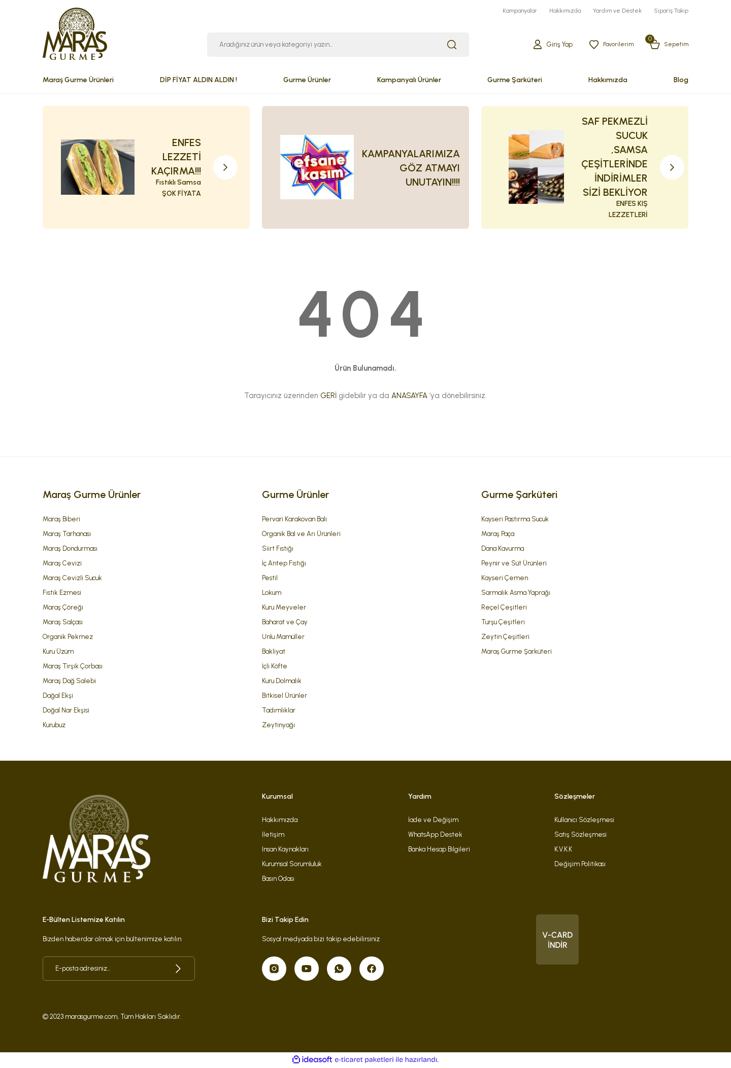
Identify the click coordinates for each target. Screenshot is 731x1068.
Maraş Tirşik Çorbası (73, 666)
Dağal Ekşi (58, 696)
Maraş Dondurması (70, 549)
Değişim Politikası (580, 864)
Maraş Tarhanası (67, 534)
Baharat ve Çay (285, 622)
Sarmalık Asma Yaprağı (515, 593)
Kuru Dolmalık (282, 681)
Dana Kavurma (502, 549)
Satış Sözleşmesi (580, 835)
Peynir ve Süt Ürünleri (514, 563)
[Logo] (75, 33)
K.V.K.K (563, 849)
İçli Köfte (274, 666)
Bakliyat (273, 652)
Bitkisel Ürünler (284, 696)
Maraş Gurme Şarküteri (516, 652)
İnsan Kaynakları (285, 849)
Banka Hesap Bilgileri (439, 849)
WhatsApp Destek (435, 835)
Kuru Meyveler (284, 608)
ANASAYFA (409, 396)
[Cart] (667, 45)
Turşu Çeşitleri (503, 622)
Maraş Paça (497, 534)
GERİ (328, 396)
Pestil (270, 578)
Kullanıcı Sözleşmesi (584, 820)
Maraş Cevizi (62, 563)
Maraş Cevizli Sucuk (72, 578)
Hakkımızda (279, 820)
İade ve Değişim (433, 820)
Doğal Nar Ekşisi (66, 711)
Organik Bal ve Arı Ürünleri (301, 534)
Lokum (271, 593)
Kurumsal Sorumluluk (292, 864)
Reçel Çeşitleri (504, 608)
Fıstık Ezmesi (62, 593)
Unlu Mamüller (283, 637)
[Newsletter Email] (119, 969)
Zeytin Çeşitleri (505, 637)
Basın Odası (278, 879)
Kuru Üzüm (58, 652)
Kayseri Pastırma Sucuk (515, 519)
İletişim (273, 835)
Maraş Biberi (61, 519)
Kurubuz (54, 725)
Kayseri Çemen (504, 578)
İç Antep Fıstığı (284, 563)
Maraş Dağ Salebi (69, 681)
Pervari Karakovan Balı (294, 519)
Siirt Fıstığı (277, 549)
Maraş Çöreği (63, 608)
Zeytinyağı (278, 725)
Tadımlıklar (278, 711)
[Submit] (178, 969)
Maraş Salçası (63, 622)
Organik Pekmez (68, 637)
